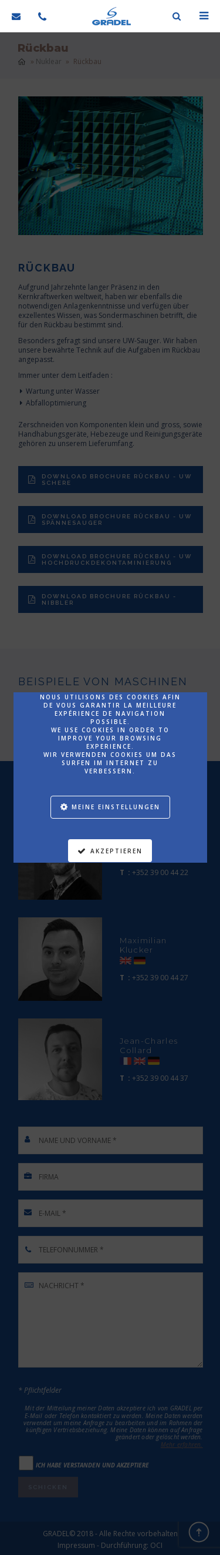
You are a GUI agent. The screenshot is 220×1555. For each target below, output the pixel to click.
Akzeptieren (116, 851)
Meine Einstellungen (116, 807)
